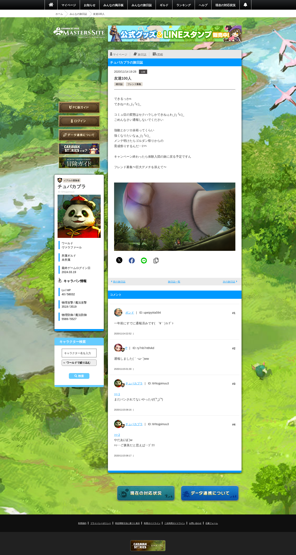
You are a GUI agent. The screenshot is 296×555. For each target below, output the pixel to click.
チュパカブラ (134, 383)
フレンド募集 (134, 84)
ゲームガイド (79, 162)
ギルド (164, 5)
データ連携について (79, 135)
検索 (81, 376)
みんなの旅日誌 (142, 5)
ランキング (183, 5)
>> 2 (117, 434)
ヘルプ (203, 5)
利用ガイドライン (152, 523)
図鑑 (160, 54)
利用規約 (82, 523)
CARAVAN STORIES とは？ (79, 148)
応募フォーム (212, 523)
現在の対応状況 (225, 5)
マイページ (68, 5)
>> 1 (117, 394)
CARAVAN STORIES (148, 545)
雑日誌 (119, 84)
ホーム (59, 14)
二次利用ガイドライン (174, 523)
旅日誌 (142, 54)
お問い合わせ (195, 523)
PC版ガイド (79, 107)
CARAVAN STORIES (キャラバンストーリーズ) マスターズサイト (79, 33)
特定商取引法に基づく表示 (127, 523)
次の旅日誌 (229, 281)
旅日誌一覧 (174, 281)
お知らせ (89, 5)
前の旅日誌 (119, 281)
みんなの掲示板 (113, 5)
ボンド (129, 312)
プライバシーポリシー (100, 523)
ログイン (79, 121)
